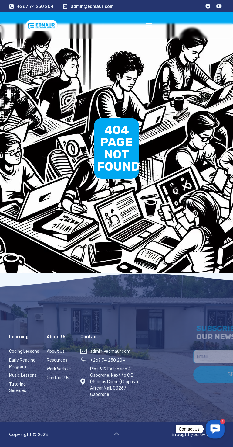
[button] (149, 25)
